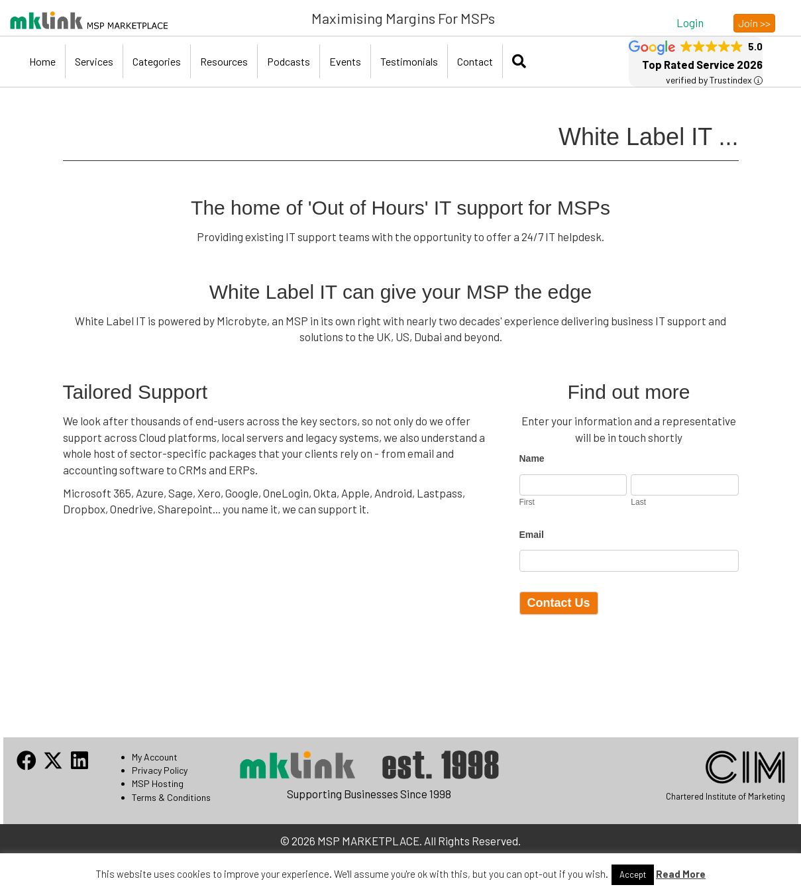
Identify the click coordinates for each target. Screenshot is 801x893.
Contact (475, 61)
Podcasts (288, 61)
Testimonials (409, 61)
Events (345, 61)
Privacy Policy (159, 770)
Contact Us (558, 602)
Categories (157, 61)
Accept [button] (632, 874)
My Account (155, 756)
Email (531, 534)
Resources (224, 61)
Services (94, 61)
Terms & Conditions (171, 797)
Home (42, 61)
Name (532, 458)
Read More (681, 874)
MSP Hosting (158, 783)
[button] (690, 22)
